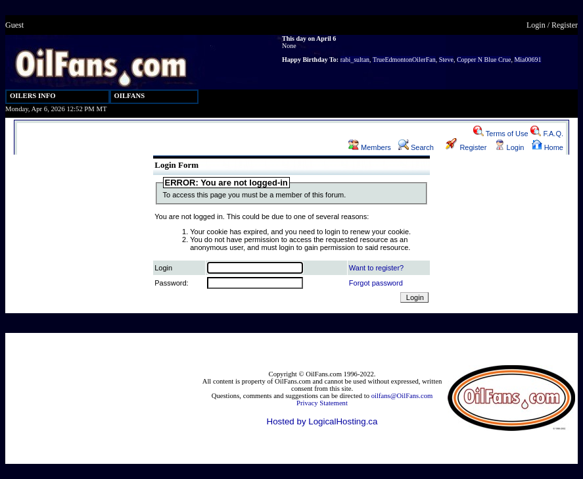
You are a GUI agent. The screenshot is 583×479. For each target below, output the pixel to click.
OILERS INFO (33, 95)
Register (564, 25)
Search (416, 147)
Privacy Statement (322, 403)
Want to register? (376, 268)
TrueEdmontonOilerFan (404, 59)
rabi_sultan (354, 59)
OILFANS (129, 95)
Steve (446, 59)
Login (536, 25)
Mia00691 (527, 59)
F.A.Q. (546, 134)
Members (369, 147)
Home (547, 147)
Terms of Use (500, 134)
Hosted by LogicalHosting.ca (322, 421)
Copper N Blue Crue (484, 59)
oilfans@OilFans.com (402, 395)
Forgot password (376, 283)
